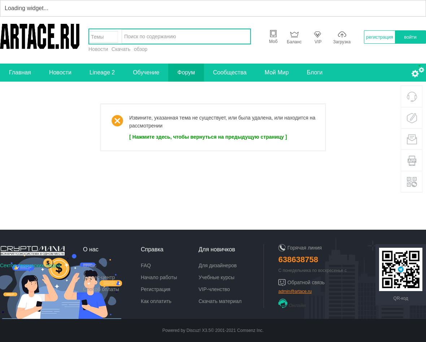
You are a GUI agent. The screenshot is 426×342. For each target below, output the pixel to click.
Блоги (315, 72)
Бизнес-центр (99, 277)
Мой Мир (277, 72)
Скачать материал (220, 301)
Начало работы (159, 277)
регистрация (379, 37)
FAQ (146, 265)
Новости (98, 49)
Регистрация (155, 289)
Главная (20, 72)
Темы (97, 37)
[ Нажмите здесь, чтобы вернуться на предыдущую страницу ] (208, 137)
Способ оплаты (101, 289)
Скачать (121, 49)
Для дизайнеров (218, 265)
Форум (186, 72)
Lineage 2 (102, 72)
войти (410, 37)
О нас (89, 265)
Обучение (146, 72)
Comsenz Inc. (250, 330)
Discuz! (194, 330)
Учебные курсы (216, 277)
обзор (140, 49)
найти (243, 36)
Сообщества (230, 72)
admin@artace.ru (295, 291)
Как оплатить (156, 301)
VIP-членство (214, 289)
